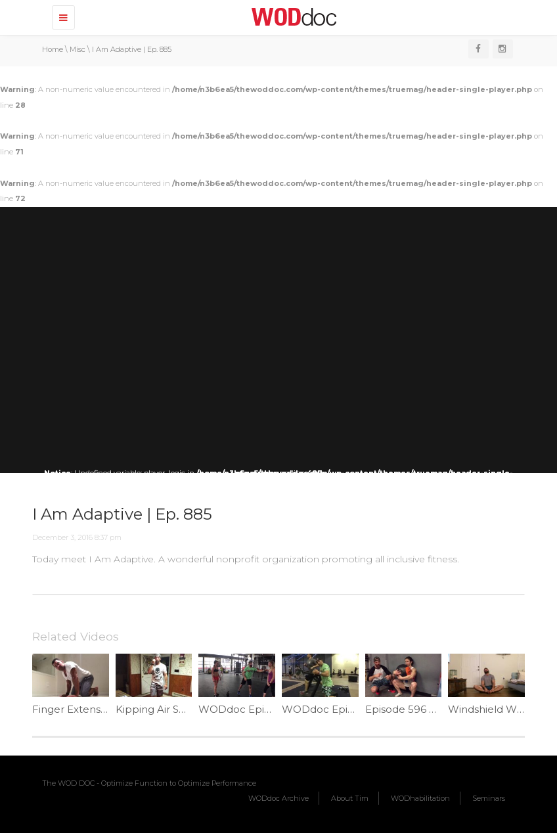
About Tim (349, 798)
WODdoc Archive (278, 798)
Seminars (488, 798)
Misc (77, 49)
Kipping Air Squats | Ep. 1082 (186, 709)
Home (52, 49)
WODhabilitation (420, 798)
